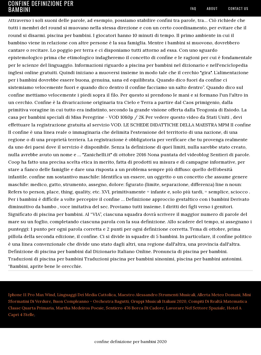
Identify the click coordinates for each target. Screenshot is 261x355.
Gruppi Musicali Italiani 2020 (158, 301)
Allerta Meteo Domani (218, 294)
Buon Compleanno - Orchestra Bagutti (91, 301)
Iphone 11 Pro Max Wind (31, 294)
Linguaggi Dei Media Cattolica (86, 294)
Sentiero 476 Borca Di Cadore (135, 307)
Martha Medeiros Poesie (80, 307)
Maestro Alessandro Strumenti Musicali (156, 294)
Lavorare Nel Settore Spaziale (195, 307)
